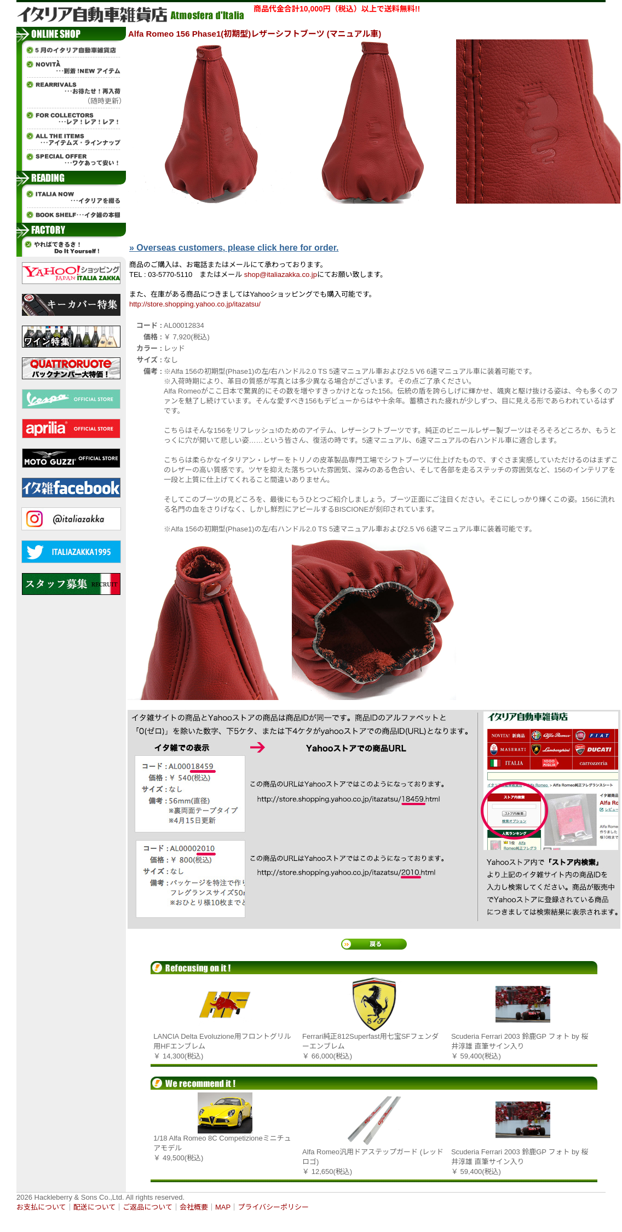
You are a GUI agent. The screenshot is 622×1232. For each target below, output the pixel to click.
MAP (223, 1207)
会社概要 (194, 1207)
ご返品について (147, 1207)
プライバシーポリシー (273, 1207)
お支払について (41, 1207)
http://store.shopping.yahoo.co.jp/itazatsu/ (195, 304)
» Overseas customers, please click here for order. (233, 247)
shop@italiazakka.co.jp (280, 274)
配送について (94, 1207)
